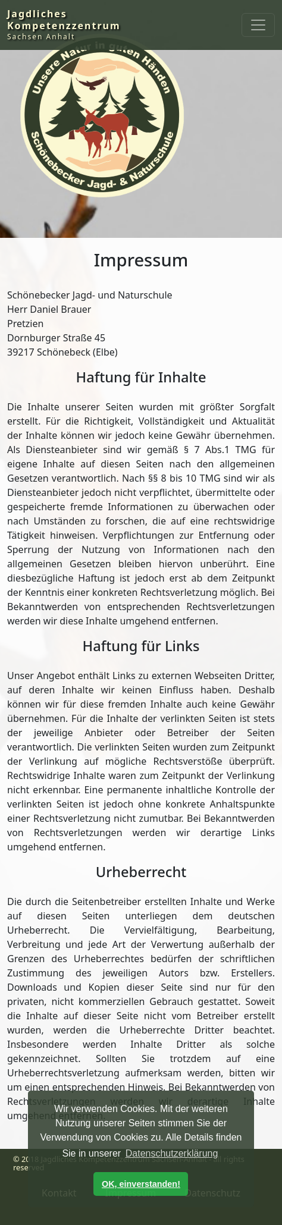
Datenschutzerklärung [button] (172, 1153)
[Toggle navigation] (258, 25)
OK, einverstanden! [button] (141, 1184)
